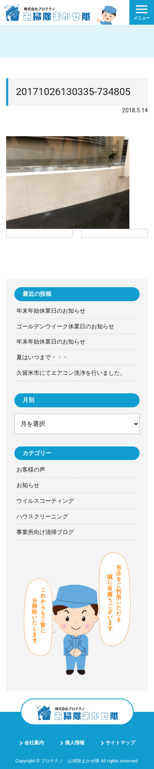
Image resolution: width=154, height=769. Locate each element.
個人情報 (75, 743)
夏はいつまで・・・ (42, 357)
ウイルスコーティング (45, 500)
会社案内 (34, 743)
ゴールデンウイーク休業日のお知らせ (65, 326)
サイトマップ (120, 743)
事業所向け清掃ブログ (45, 532)
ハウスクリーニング (42, 516)
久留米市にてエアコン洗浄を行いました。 (71, 372)
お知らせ (27, 485)
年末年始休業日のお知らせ (50, 310)
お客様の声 (30, 469)
